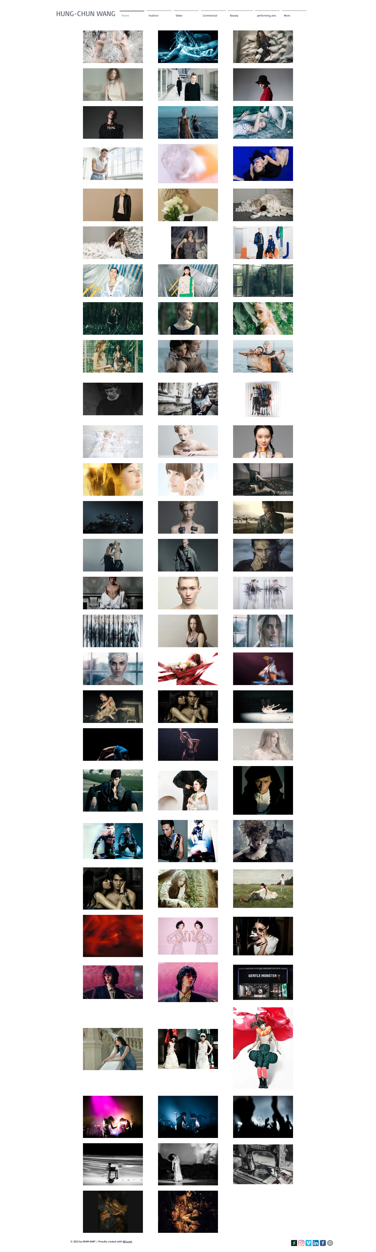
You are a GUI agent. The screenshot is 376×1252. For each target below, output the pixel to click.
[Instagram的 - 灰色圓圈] (330, 1243)
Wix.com (127, 1241)
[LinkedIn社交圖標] (316, 1243)
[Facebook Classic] (323, 1243)
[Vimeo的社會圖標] (308, 1243)
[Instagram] (301, 1243)
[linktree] (294, 1243)
